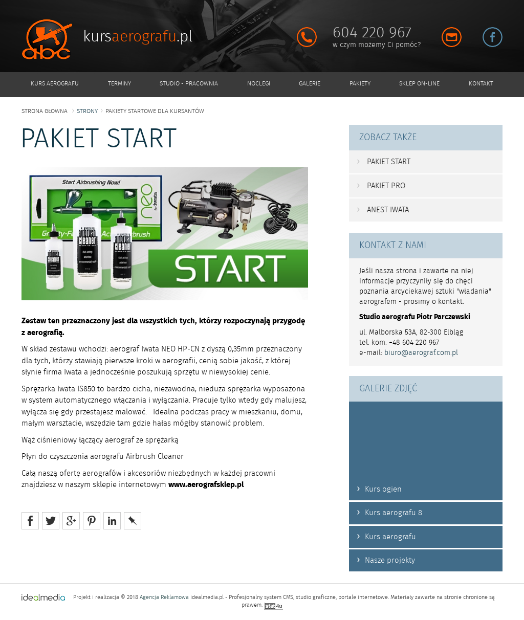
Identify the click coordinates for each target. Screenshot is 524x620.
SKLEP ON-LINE (419, 83)
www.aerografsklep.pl (206, 485)
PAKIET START (383, 162)
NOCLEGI (258, 83)
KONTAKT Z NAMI (392, 245)
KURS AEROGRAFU (55, 83)
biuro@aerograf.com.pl (421, 353)
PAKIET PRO (381, 186)
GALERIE (309, 83)
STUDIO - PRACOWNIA (189, 83)
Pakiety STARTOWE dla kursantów (154, 111)
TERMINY (119, 83)
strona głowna (44, 111)
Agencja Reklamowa (164, 597)
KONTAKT (481, 83)
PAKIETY (360, 83)
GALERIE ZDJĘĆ (388, 388)
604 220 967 (372, 32)
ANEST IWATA (383, 210)
